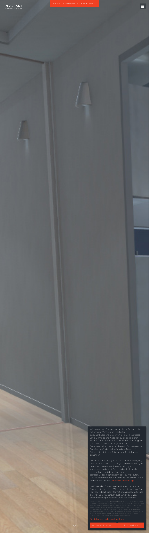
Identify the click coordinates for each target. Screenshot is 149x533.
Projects (58, 3)
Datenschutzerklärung (122, 480)
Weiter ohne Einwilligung (103, 525)
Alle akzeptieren (131, 525)
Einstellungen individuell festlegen (107, 519)
